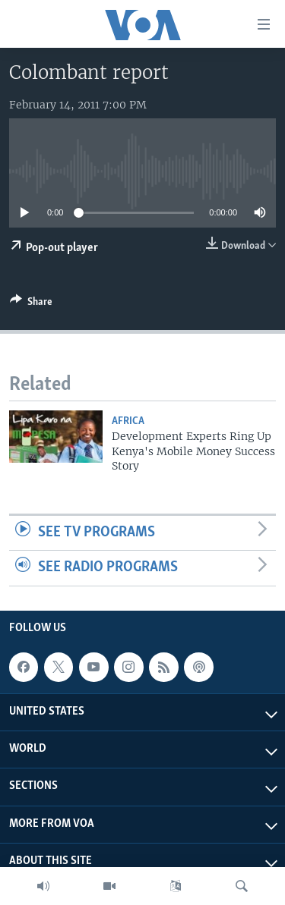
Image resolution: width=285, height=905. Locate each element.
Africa (128, 421)
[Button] (31, 304)
